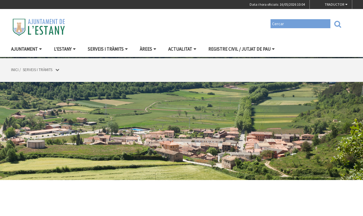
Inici (15, 69)
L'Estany (65, 49)
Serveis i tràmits (108, 49)
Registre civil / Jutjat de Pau (241, 49)
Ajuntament (26, 49)
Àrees (148, 49)
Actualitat (182, 49)
